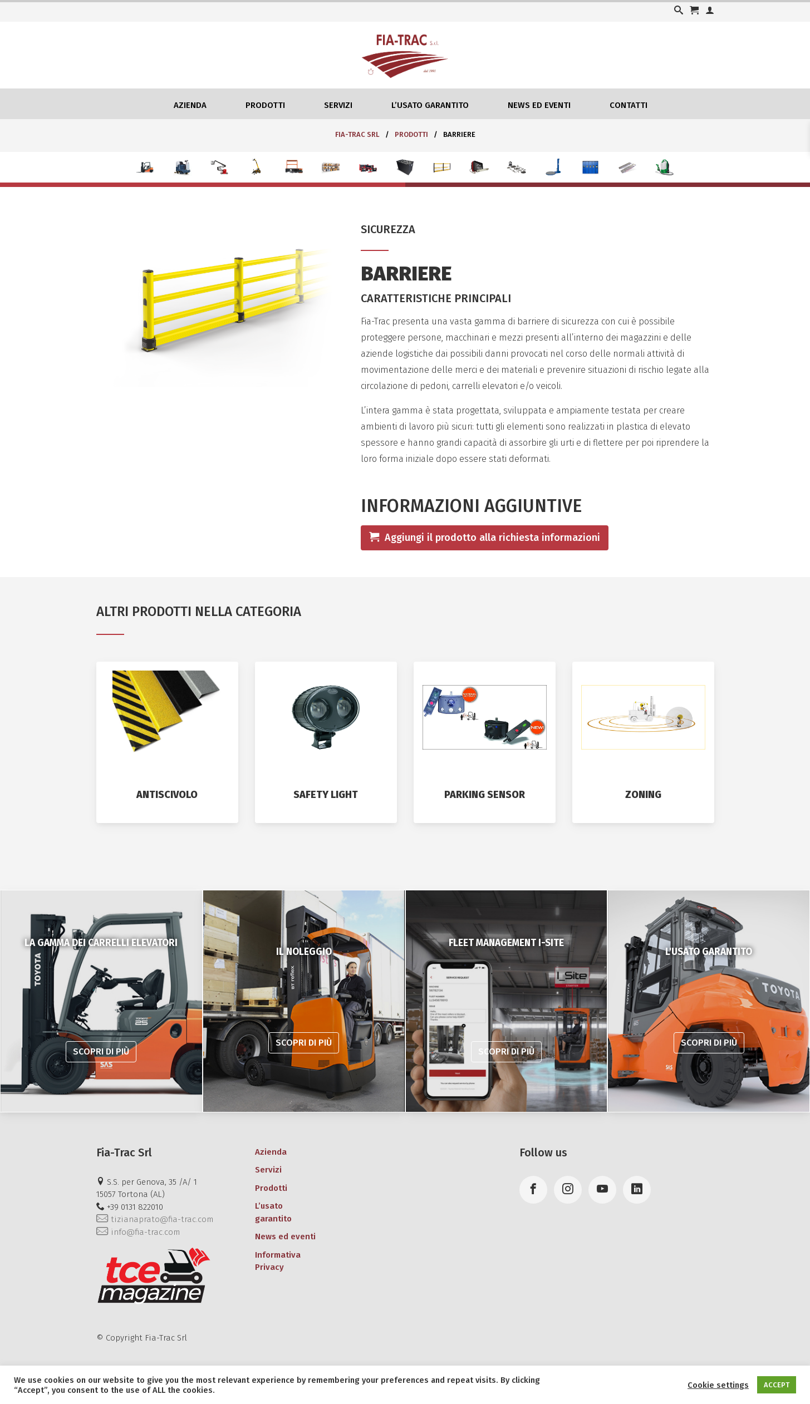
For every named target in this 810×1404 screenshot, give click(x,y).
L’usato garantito (430, 105)
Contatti (628, 105)
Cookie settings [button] (718, 1385)
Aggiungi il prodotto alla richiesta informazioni (484, 537)
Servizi (338, 105)
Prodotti (265, 105)
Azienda (190, 105)
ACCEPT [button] (776, 1385)
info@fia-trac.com (138, 1232)
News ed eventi (539, 105)
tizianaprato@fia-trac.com (154, 1219)
